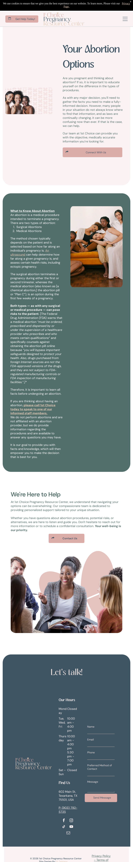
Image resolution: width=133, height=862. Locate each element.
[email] (68, 833)
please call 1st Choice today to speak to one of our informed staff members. (32, 409)
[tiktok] (63, 827)
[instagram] (71, 821)
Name (90, 726)
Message (92, 781)
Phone (91, 752)
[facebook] (63, 821)
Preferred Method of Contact (99, 767)
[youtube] (71, 827)
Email (90, 739)
